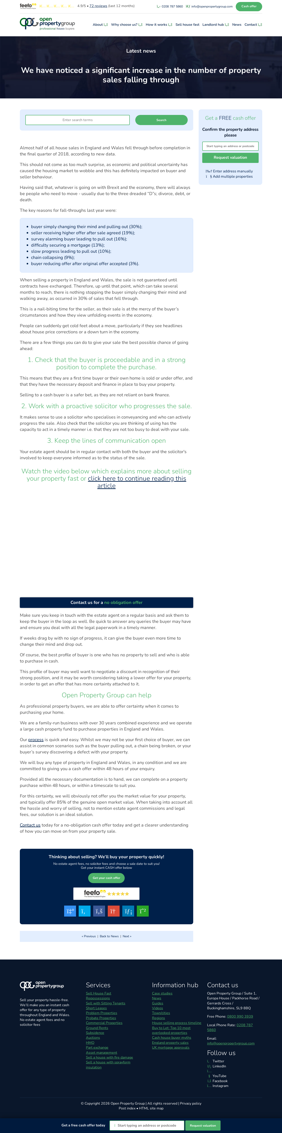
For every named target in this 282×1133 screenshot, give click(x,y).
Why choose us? (127, 24)
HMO (90, 1042)
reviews (98, 6)
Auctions (93, 1037)
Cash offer (248, 6)
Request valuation (230, 157)
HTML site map (151, 1108)
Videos (157, 1008)
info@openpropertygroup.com (231, 1043)
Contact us (30, 825)
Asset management (101, 1052)
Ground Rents (97, 1028)
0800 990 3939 (240, 1016)
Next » (127, 936)
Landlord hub (216, 24)
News (237, 24)
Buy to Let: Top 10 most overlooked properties (171, 1030)
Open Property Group (128, 1103)
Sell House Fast (98, 993)
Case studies (162, 993)
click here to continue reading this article (137, 482)
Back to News (109, 936)
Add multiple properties (229, 176)
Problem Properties (101, 1013)
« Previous (89, 936)
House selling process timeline (176, 1022)
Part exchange (97, 1047)
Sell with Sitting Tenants (105, 1003)
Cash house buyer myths (171, 1037)
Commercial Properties (104, 1022)
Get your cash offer (106, 878)
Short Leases (96, 1008)
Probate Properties (101, 1018)
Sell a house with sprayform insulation (108, 1065)
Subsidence (95, 1032)
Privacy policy (190, 1103)
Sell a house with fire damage (109, 1057)
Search (161, 120)
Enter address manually (229, 171)
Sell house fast (188, 24)
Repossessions (98, 998)
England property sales (170, 1042)
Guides (157, 1003)
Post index (127, 1108)
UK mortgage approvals (170, 1047)
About (101, 24)
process (36, 740)
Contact (253, 24)
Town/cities (161, 1013)
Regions (158, 1018)
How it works (159, 24)
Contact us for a (106, 602)
